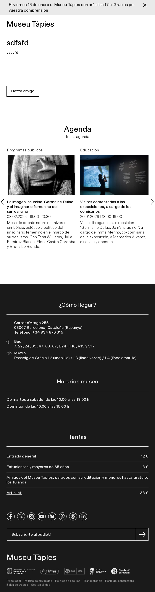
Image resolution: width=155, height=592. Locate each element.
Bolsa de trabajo (17, 585)
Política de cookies (67, 581)
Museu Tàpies (30, 24)
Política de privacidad (38, 581)
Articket (14, 493)
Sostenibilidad (40, 585)
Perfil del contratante (119, 581)
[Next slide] (152, 202)
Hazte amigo (22, 91)
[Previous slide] (2, 202)
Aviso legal (13, 581)
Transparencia (92, 581)
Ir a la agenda (77, 137)
